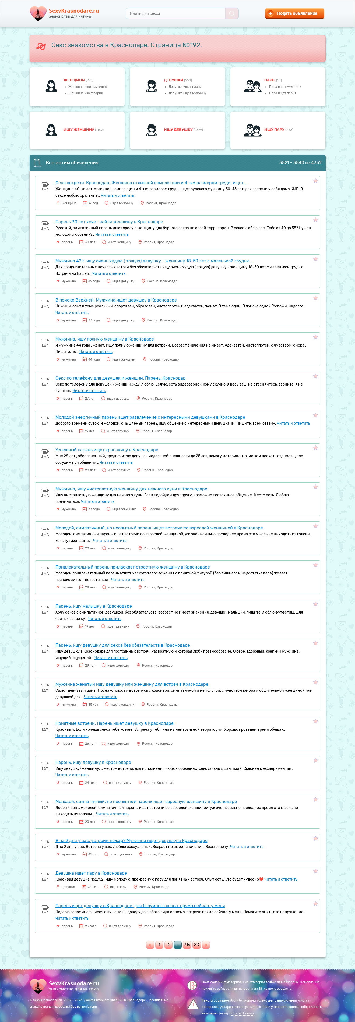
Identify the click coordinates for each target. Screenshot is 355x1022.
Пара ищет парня (282, 93)
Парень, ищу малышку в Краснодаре (93, 606)
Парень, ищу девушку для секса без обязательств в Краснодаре (122, 645)
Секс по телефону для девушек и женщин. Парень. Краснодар (120, 378)
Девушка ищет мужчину (187, 93)
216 (187, 945)
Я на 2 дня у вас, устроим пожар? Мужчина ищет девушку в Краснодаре (131, 840)
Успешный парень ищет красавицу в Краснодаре (106, 449)
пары (270, 80)
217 (196, 945)
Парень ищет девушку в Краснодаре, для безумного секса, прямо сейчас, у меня (140, 905)
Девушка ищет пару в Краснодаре (91, 873)
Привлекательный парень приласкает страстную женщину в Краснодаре (132, 567)
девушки (174, 80)
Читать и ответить (117, 195)
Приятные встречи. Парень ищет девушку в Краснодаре (114, 723)
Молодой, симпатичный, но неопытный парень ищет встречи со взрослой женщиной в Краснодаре (159, 528)
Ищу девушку (179, 129)
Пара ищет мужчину (285, 87)
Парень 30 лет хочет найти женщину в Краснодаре (109, 221)
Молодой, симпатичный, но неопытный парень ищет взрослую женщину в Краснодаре (146, 801)
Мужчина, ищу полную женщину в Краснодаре (104, 339)
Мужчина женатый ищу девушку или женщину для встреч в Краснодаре (131, 684)
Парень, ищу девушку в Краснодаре (93, 762)
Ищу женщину (79, 129)
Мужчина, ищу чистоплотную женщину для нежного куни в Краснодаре (131, 488)
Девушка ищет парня (185, 87)
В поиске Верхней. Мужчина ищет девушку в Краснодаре (116, 300)
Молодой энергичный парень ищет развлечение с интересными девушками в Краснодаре (150, 417)
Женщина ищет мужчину (88, 87)
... (177, 945)
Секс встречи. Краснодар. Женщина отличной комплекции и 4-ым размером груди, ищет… (150, 182)
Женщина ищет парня (85, 93)
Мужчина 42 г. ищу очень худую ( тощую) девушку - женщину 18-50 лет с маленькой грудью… (153, 261)
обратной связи (242, 1013)
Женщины (75, 80)
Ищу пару (274, 129)
